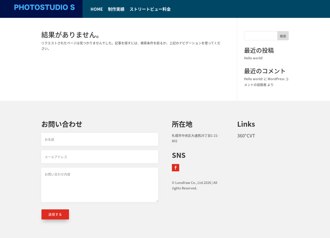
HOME (97, 10)
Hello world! (253, 58)
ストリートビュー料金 (150, 10)
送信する (55, 214)
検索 (283, 36)
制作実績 (116, 10)
